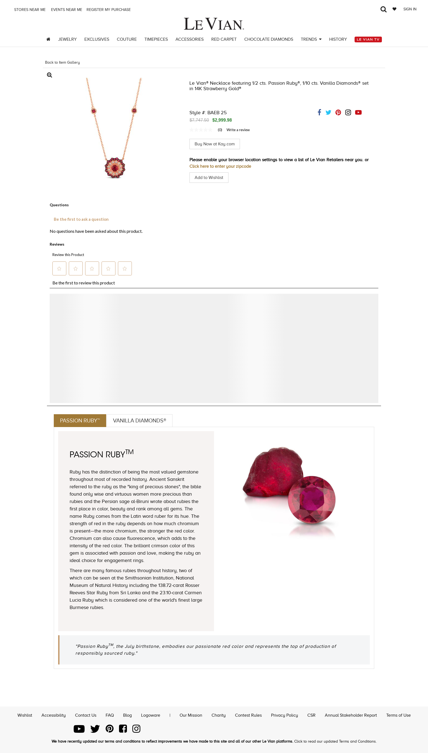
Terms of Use (398, 715)
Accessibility (53, 715)
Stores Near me (29, 10)
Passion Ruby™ (80, 420)
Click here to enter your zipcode (220, 166)
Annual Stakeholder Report (351, 715)
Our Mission (191, 715)
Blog (127, 715)
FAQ (110, 715)
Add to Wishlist (209, 177)
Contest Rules (248, 715)
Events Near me (66, 10)
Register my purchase (109, 10)
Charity (219, 715)
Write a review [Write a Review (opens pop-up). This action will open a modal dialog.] (238, 130)
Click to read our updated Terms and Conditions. (335, 741)
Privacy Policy (284, 715)
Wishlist (24, 715)
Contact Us (85, 715)
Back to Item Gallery (62, 62)
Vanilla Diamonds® (139, 420)
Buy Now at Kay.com (215, 144)
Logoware (150, 715)
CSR (311, 715)
